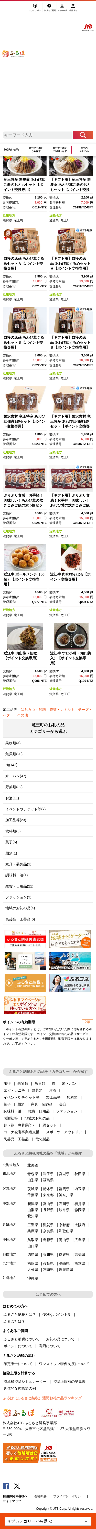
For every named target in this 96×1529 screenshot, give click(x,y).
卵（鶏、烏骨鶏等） (20, 1125)
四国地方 (9, 1254)
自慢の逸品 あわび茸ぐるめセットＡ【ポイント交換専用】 (24, 263)
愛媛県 (64, 1255)
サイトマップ (12, 1501)
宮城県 (64, 1174)
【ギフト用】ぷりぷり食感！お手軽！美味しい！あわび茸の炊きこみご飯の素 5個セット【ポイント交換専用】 (70, 505)
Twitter (17, 1485)
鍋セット (49, 1125)
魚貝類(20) (14, 754)
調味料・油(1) (16, 875)
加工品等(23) (15, 820)
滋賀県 (7, 220)
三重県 (32, 1225)
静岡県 (79, 1210)
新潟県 (32, 1204)
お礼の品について (60, 1339)
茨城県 (32, 1189)
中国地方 (9, 1239)
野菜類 (37, 1090)
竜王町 (18, 220)
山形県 (32, 1180)
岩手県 (48, 1174)
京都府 (64, 1225)
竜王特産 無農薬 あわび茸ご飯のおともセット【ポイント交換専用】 (24, 184)
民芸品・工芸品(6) (20, 919)
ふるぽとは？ (14, 1321)
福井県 (79, 1204)
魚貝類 (40, 1083)
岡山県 (64, 1240)
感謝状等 (11, 1118)
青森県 (32, 1174)
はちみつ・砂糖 (33, 710)
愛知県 (32, 1216)
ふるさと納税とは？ (20, 1314)
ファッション (67, 1111)
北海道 (32, 1165)
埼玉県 (79, 1189)
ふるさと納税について (21, 1339)
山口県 (32, 1246)
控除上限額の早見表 (69, 1381)
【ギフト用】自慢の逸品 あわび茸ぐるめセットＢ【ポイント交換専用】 (70, 342)
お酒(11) (12, 798)
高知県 (79, 1255)
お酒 (52, 1090)
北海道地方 (11, 1165)
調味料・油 (13, 1111)
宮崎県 (48, 1270)
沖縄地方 (9, 1278)
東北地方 (9, 1173)
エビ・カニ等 (14, 1090)
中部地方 (9, 1203)
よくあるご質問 (50, 9)
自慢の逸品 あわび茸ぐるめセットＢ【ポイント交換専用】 (24, 342)
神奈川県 (66, 1195)
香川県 (48, 1255)
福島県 (48, 1180)
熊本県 (79, 1263)
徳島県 (32, 1255)
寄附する (73, 9)
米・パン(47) (15, 776)
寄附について (49, 1346)
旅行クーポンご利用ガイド (60, 150)
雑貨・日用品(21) (19, 886)
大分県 (32, 1270)
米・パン (69, 1083)
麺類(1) (11, 853)
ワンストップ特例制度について (64, 1364)
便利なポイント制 (56, 1314)
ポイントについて (18, 1346)
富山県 (48, 1204)
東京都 (48, 1195)
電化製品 (42, 1139)
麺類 (21, 1104)
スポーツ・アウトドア (64, 1132)
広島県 (79, 1240)
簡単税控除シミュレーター (25, 1381)
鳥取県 (32, 1240)
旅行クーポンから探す (36, 150)
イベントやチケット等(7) (25, 809)
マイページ (62, 9)
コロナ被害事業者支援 (21, 1132)
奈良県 (48, 1231)
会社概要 (40, 1496)
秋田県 (79, 1174)
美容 (62, 1104)
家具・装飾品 (41, 1104)
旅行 (7, 1083)
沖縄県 (32, 1278)
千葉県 (32, 1195)
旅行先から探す (12, 149)
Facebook (6, 1485)
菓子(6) (11, 842)
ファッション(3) (18, 897)
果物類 (22, 1083)
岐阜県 (64, 1210)
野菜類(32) (14, 787)
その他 (22, 715)
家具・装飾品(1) (18, 864)
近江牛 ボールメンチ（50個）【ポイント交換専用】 (24, 579)
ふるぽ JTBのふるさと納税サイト (16, 68)
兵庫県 (32, 1231)
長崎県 (64, 1263)
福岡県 (32, 1263)
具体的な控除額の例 (20, 1388)
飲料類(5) (12, 831)
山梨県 (32, 1210)
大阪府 (79, 1225)
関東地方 (9, 1188)
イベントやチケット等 (21, 1097)
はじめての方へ (35, 9)
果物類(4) (12, 743)
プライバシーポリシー (68, 1496)
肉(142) (11, 765)
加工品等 (53, 1097)
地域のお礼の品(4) (20, 908)
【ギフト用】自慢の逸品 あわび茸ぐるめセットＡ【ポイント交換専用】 (70, 263)
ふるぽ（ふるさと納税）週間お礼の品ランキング (42, 1398)
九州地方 (9, 1263)
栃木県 (48, 1189)
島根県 (48, 1240)
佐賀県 (48, 1263)
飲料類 (72, 1097)
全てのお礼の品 (84, 150)
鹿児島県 (66, 1270)
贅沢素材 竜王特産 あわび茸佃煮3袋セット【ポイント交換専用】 (24, 421)
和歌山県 (66, 1231)
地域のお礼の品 (37, 1118)
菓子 (7, 1104)
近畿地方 (9, 215)
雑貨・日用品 (39, 1111)
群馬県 (64, 1189)
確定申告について (18, 1364)
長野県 (48, 1210)
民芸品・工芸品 (16, 1139)
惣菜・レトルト (61, 710)
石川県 (64, 1204)
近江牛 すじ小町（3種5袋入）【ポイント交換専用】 (70, 658)
